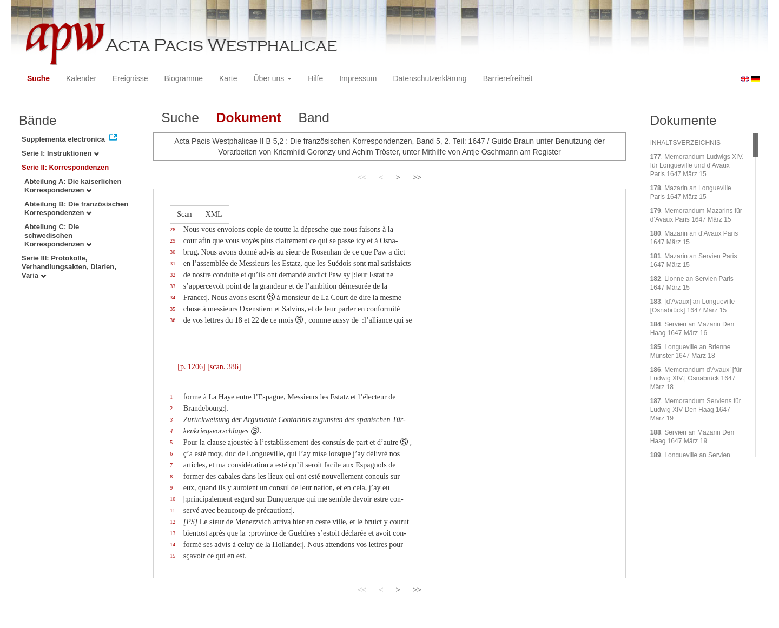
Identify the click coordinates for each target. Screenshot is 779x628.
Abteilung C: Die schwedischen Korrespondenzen (57, 235)
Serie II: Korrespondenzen (65, 167)
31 (172, 263)
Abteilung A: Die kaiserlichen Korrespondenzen (72, 185)
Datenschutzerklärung (429, 78)
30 (172, 252)
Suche (38, 78)
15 (172, 556)
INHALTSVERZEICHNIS (685, 142)
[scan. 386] (224, 367)
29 (172, 241)
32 (172, 275)
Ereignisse (130, 78)
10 (172, 499)
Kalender (81, 78)
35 (172, 309)
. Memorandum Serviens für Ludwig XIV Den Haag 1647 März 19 (695, 409)
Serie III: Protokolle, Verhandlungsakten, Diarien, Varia (69, 266)
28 (172, 229)
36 (172, 320)
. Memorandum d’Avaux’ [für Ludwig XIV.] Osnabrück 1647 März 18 (696, 378)
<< (362, 177)
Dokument (248, 117)
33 (172, 286)
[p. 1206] (191, 367)
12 (172, 522)
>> (417, 177)
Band (314, 117)
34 (172, 297)
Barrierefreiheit (508, 78)
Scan (184, 214)
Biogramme (183, 78)
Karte (228, 78)
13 (172, 533)
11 (172, 510)
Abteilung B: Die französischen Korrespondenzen (76, 208)
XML (214, 214)
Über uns (273, 78)
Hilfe (315, 78)
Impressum (358, 78)
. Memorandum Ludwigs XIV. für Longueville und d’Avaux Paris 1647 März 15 (697, 165)
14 (172, 544)
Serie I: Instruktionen (60, 153)
